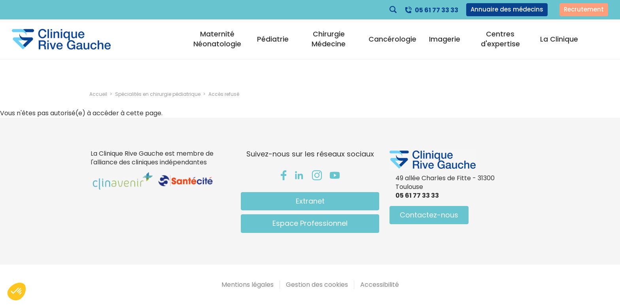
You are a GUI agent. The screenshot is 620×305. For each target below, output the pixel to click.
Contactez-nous (429, 215)
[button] (16, 291)
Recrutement (584, 9)
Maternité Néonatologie (217, 38)
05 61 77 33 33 (436, 10)
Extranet (310, 201)
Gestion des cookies (317, 284)
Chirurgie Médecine (329, 38)
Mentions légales (247, 284)
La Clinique (559, 39)
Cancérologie (392, 39)
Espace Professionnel (310, 223)
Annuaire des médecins (507, 9)
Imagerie (444, 39)
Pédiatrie (273, 39)
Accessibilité (379, 284)
